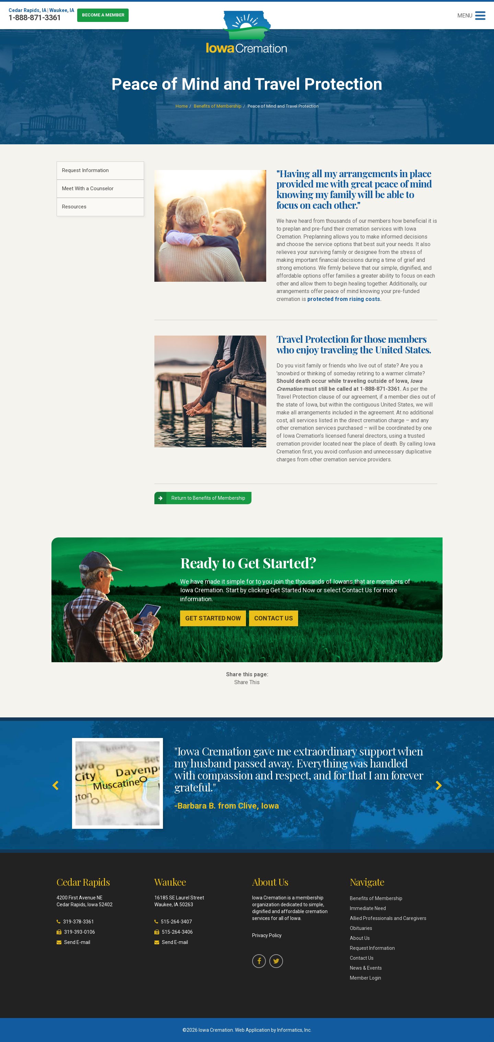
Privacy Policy (267, 935)
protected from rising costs (343, 299)
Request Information (85, 170)
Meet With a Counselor (88, 188)
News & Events (366, 968)
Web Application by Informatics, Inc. (273, 1030)
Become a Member (103, 14)
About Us (360, 938)
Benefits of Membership (218, 106)
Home (182, 106)
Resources (74, 207)
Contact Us (273, 618)
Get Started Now (213, 618)
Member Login (365, 978)
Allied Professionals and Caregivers (388, 918)
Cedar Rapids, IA (27, 10)
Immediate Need (368, 908)
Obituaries (361, 928)
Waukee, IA (61, 10)
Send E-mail (77, 942)
